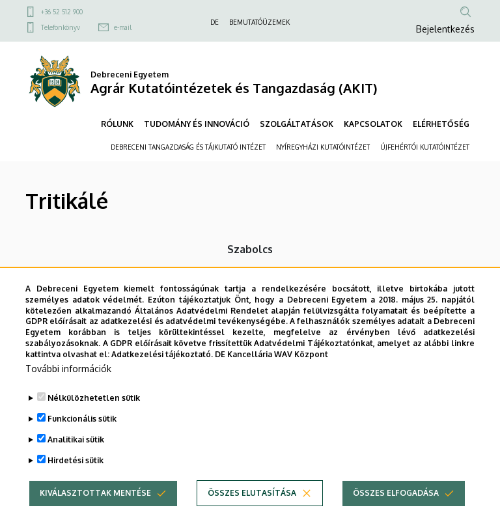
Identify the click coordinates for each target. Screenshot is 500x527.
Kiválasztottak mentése (95, 512)
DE (214, 22)
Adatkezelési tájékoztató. (162, 374)
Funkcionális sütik (82, 438)
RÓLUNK (117, 124)
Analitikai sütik (76, 459)
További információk (68, 388)
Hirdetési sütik (76, 480)
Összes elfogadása (396, 512)
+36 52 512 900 (62, 12)
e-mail (123, 27)
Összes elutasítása (252, 512)
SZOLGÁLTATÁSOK (296, 124)
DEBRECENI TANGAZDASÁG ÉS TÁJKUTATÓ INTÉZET (188, 147)
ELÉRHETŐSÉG (441, 124)
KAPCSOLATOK (373, 124)
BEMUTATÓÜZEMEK (259, 22)
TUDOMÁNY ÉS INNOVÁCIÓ (196, 124)
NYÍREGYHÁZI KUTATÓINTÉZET (323, 147)
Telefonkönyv (60, 27)
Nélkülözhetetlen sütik (94, 417)
